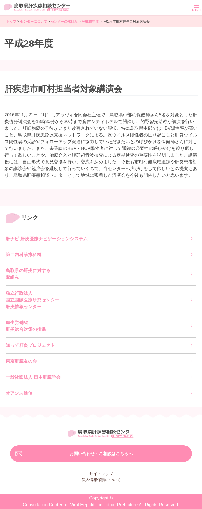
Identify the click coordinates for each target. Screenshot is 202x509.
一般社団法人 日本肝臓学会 (33, 377)
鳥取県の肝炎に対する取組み (28, 274)
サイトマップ (101, 474)
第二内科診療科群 (23, 254)
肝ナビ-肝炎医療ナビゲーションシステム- (47, 238)
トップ (11, 21)
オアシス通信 (19, 393)
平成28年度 (90, 21)
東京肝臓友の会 (21, 361)
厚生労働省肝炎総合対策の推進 (26, 326)
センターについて (33, 21)
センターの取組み (64, 21)
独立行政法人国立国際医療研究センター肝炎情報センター (32, 300)
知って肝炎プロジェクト (30, 345)
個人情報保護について (101, 479)
